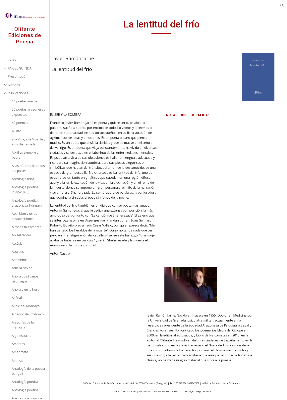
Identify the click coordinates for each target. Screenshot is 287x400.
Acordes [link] (18, 251)
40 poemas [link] (20, 123)
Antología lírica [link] (23, 179)
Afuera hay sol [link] (22, 268)
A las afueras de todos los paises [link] (28, 168)
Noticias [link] (14, 85)
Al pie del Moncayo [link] (26, 306)
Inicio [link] (12, 60)
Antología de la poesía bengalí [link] (28, 371)
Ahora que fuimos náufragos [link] (25, 278)
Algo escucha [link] (21, 335)
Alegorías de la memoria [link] (23, 324)
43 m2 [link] (16, 131)
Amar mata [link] (20, 352)
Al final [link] (17, 297)
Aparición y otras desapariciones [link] (24, 216)
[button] (282, 5)
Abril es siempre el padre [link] (25, 155)
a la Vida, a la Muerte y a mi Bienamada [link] (28, 141)
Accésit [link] (17, 243)
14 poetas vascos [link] (24, 101)
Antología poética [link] (25, 381)
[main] (168, 26)
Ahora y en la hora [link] (25, 289)
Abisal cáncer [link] (21, 235)
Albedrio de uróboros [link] (28, 314)
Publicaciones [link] (18, 93)
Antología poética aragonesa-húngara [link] (27, 203)
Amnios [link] (17, 360)
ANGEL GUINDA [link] (20, 68)
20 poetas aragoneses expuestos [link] (28, 112)
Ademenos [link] (20, 260)
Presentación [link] (18, 76)
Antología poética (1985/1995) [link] (25, 189)
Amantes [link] (18, 344)
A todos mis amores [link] (26, 227)
